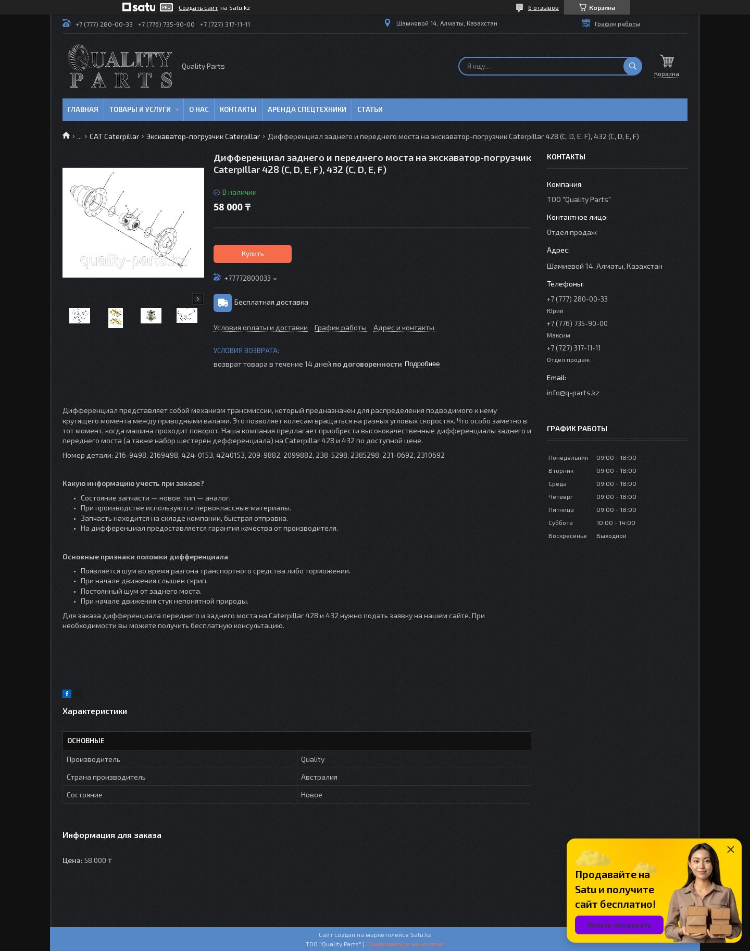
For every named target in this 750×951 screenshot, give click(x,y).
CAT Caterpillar (114, 136)
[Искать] (632, 66)
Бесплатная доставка (271, 301)
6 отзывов (543, 7)
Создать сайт (198, 7)
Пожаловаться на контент (405, 943)
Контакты (238, 109)
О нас (199, 109)
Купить (253, 253)
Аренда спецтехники (307, 109)
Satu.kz (420, 934)
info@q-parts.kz (573, 392)
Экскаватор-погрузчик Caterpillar (203, 136)
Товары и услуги (140, 109)
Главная (83, 109)
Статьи (370, 109)
